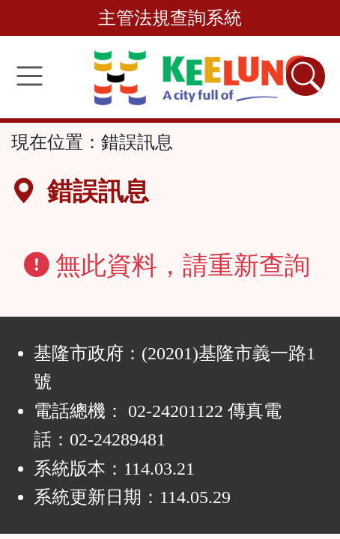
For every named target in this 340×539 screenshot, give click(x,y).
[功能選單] (29, 76)
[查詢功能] (305, 76)
